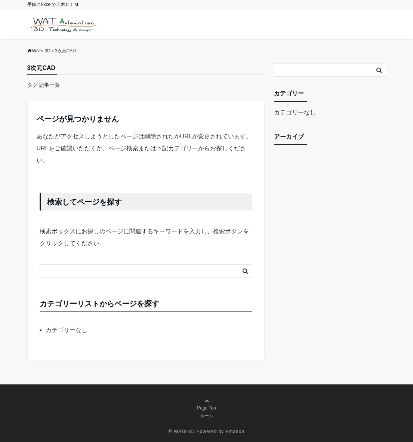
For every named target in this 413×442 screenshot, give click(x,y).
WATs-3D (184, 431)
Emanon (234, 431)
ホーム (206, 415)
